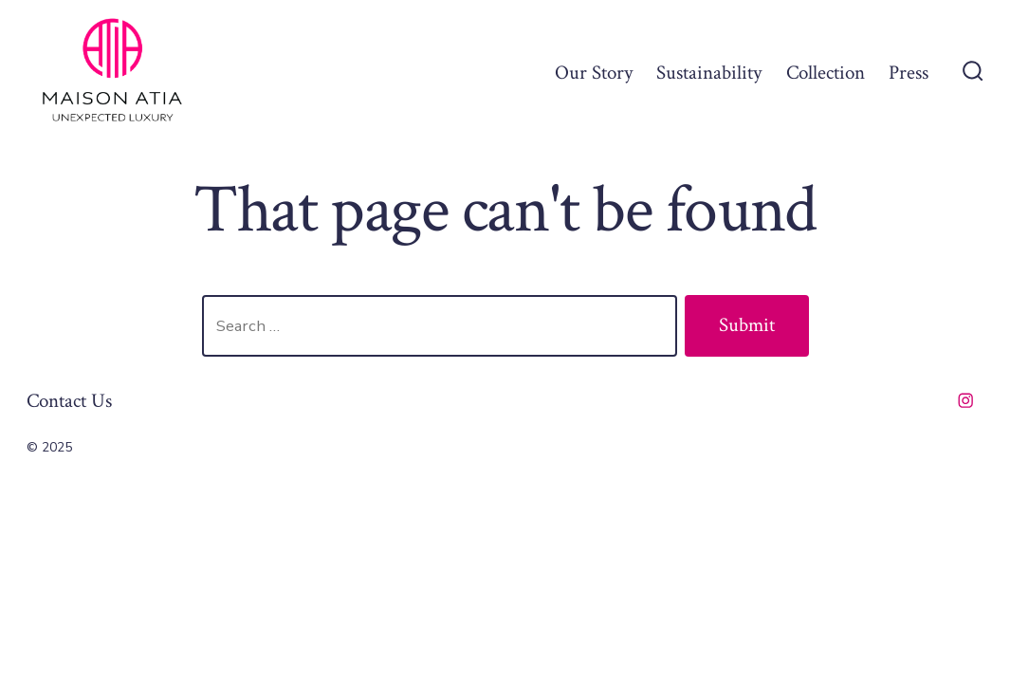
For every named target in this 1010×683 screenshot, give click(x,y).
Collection (825, 72)
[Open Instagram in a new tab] (965, 400)
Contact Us (69, 401)
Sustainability (709, 72)
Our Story (594, 72)
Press (908, 72)
